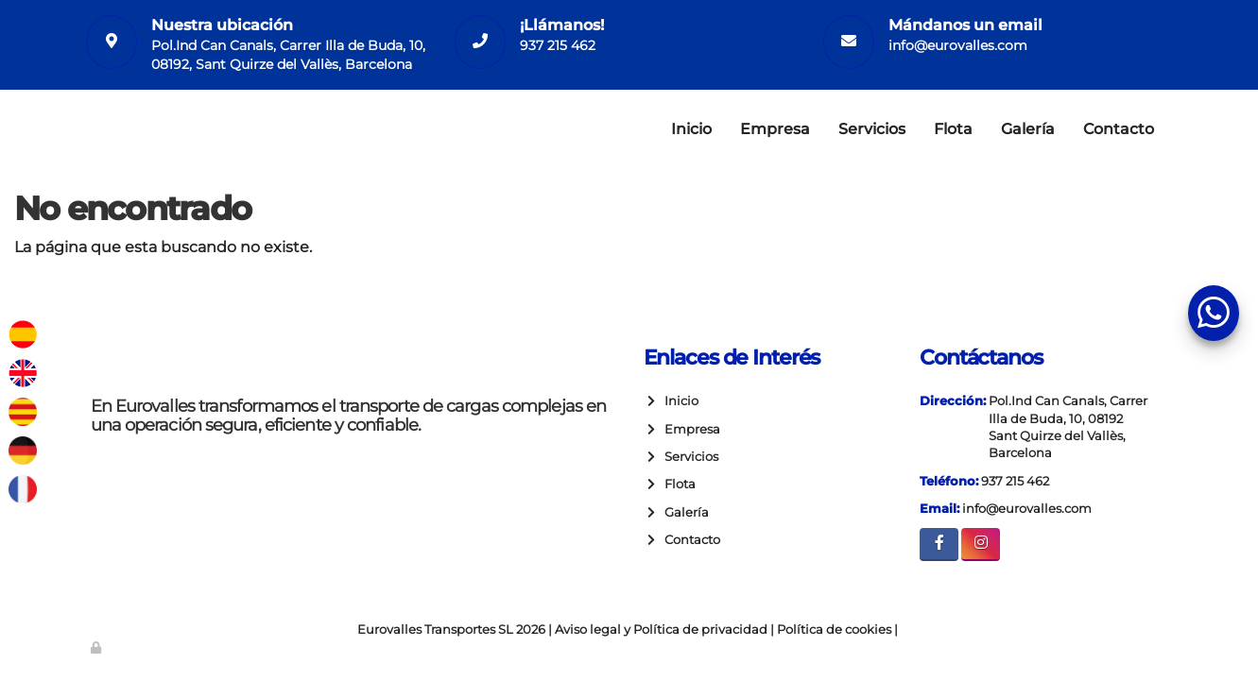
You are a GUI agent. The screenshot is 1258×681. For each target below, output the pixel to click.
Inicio (691, 129)
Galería (1028, 129)
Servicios (871, 129)
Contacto (1118, 129)
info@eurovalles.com (957, 45)
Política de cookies (834, 629)
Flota (953, 129)
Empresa (775, 129)
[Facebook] (939, 544)
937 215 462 (557, 45)
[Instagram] (980, 544)
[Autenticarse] (97, 647)
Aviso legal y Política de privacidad (661, 629)
